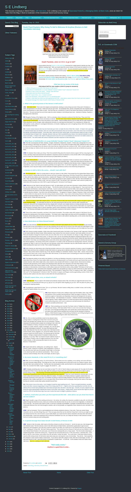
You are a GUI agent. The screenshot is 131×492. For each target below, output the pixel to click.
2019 (8, 320)
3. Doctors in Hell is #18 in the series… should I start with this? (44, 170)
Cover (6, 101)
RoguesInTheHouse (10, 248)
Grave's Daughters (10, 175)
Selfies (7, 257)
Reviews (7, 237)
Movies (7, 218)
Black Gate (8, 83)
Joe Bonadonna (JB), (61, 79)
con (6, 95)
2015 (8, 330)
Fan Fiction (8, 127)
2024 (8, 309)
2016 (8, 327)
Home (59, 472)
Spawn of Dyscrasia (10, 262)
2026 (8, 304)
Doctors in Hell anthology (58, 65)
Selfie (6, 254)
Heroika (7, 186)
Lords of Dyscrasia (10, 210)
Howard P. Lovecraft (10, 199)
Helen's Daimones (10, 183)
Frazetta (7, 135)
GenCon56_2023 (9, 157)
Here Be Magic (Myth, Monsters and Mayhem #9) (112, 210)
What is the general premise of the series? (42, 88)
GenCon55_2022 (9, 154)
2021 (8, 316)
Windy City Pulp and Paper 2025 (10, 286)
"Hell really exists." (58, 445)
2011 (8, 448)
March (10, 434)
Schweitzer (8, 251)
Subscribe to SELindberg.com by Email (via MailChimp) (111, 27)
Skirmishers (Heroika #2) (111, 140)
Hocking (7, 189)
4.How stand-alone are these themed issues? (38, 93)
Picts (6, 234)
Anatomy (7, 66)
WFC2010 (8, 280)
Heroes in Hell (45, 69)
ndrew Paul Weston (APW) (47, 77)
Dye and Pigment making (12, 114)
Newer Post (27, 472)
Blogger (79, 488)
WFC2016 (8, 283)
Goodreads (8, 170)
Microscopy (8, 215)
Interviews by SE (86, 17)
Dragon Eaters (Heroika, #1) (112, 75)
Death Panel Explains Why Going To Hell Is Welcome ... (11, 373)
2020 (8, 318)
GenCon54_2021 (9, 152)
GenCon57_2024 (9, 160)
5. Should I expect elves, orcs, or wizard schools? (40, 277)
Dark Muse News (9, 106)
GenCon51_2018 (9, 146)
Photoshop (8, 232)
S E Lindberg (16, 7)
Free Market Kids (9, 138)
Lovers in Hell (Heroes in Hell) (113, 132)
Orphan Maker (9, 226)
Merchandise (8, 212)
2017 (8, 325)
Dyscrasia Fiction (9, 119)
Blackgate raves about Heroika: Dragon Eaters (11, 407)
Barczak (7, 74)
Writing (7, 294)
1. (26, 88)
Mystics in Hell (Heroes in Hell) (113, 168)
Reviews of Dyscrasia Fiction (70, 17)
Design (7, 112)
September (11, 339)
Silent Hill (7, 259)
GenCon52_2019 (9, 149)
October (10, 336)
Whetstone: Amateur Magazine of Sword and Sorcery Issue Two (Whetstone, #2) (113, 93)
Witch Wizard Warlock (111, 176)
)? (78, 89)
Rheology (7, 243)
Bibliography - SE (115, 17)
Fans (6, 132)
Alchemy (7, 63)
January (10, 438)
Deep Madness (9, 109)
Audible (7, 72)
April (9, 431)
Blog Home (19, 17)
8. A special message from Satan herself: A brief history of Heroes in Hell (47, 420)
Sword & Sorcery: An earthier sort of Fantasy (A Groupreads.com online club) (111, 248)
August (10, 343)
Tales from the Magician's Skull (9, 271)
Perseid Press (44, 465)
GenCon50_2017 (9, 143)
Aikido (6, 61)
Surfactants (8, 265)
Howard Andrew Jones (11, 194)
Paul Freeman (71, 79)
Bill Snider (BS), (50, 79)
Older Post (90, 472)
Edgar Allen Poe (9, 121)
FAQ (27, 17)
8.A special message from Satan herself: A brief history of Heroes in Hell (45, 100)
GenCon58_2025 (9, 163)
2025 (8, 306)
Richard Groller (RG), (78, 77)
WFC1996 (8, 277)
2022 (8, 313)
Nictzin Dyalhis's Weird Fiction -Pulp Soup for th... (11, 397)
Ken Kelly (7, 204)
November (11, 334)
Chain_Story (8, 92)
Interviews (37, 465)
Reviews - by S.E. (10, 240)
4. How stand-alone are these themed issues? (38, 221)
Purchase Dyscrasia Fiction (51, 17)
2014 (8, 441)
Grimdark (7, 178)
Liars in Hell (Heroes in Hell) (112, 192)
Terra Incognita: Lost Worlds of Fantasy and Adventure (113, 101)
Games (7, 141)
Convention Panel (10, 98)
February (11, 436)
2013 (8, 444)
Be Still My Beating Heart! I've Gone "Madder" (11, 351)
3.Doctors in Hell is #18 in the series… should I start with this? (42, 91)
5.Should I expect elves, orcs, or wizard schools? (39, 95)
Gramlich (7, 172)
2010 (8, 451)
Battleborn (8, 77)
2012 (8, 446)
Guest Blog (31, 465)
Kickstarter (8, 207)
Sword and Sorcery (10, 268)
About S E (9, 17)
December (11, 332)
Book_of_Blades (9, 90)
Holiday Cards (9, 192)
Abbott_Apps (8, 58)
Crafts (6, 103)
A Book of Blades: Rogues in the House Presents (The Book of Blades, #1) (113, 202)
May (9, 429)
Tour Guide (8, 275)
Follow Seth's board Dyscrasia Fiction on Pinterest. (112, 269)
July (9, 345)
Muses (7, 221)
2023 (8, 311)
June (9, 427)
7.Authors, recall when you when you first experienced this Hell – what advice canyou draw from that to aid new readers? (58, 98)
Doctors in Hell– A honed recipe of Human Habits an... (11, 361)
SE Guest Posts (36, 17)
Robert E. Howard (10, 245)
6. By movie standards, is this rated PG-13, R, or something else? (45, 357)
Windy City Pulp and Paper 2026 (10, 290)
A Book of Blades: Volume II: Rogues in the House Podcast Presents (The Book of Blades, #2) (113, 159)
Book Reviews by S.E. (101, 17)
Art (6, 69)
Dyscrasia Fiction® (77, 11)
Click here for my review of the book (66, 84)
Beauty (7, 80)
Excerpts (7, 124)
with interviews (41, 11)
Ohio (6, 223)
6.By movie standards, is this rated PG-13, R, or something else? (43, 96)
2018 (8, 323)
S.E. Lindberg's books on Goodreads (111, 48)
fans (6, 130)
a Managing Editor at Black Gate (97, 11)
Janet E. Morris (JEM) (73, 75)
